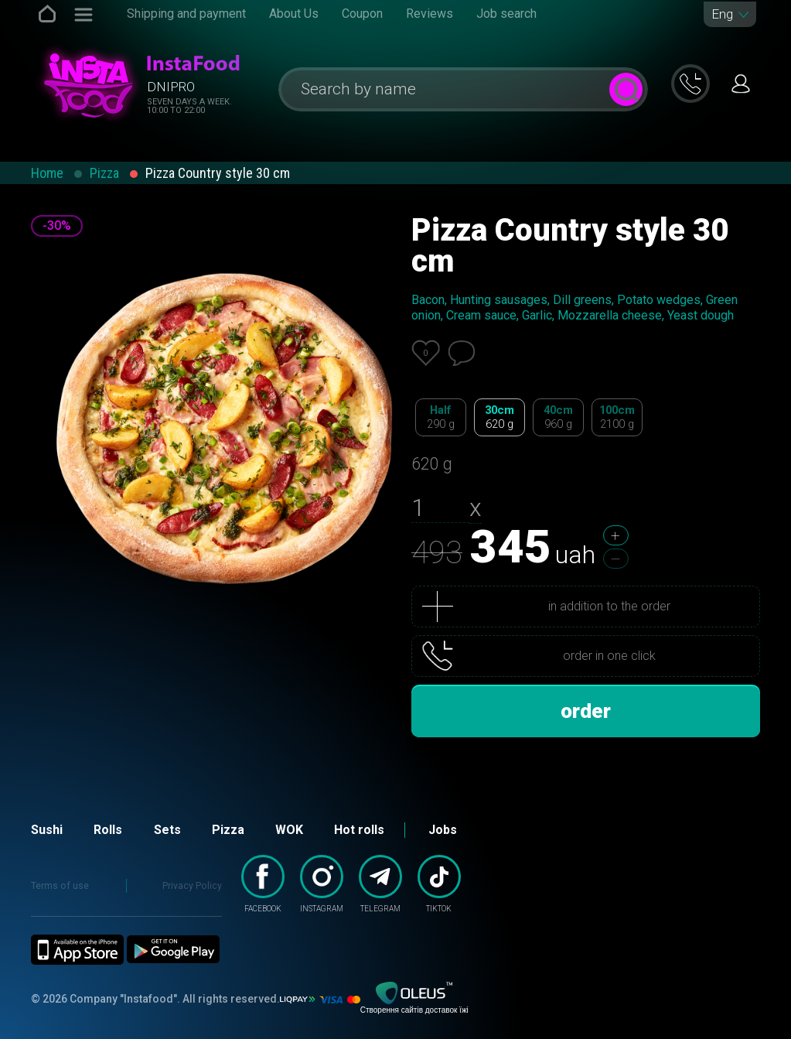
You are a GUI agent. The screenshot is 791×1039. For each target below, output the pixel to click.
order (586, 711)
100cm (617, 417)
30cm (499, 417)
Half (440, 417)
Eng (722, 14)
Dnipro (171, 86)
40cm (558, 417)
